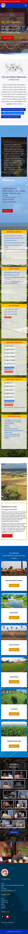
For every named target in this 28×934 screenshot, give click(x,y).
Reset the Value (9, 412)
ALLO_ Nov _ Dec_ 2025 (18, 309)
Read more (14, 211)
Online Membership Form (11, 265)
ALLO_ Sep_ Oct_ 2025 (18, 311)
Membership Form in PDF (11, 267)
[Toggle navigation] (25, 5)
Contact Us (22, 38)
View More (14, 839)
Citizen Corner (7, 38)
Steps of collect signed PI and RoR (12, 120)
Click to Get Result (9, 408)
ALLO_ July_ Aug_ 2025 (18, 314)
